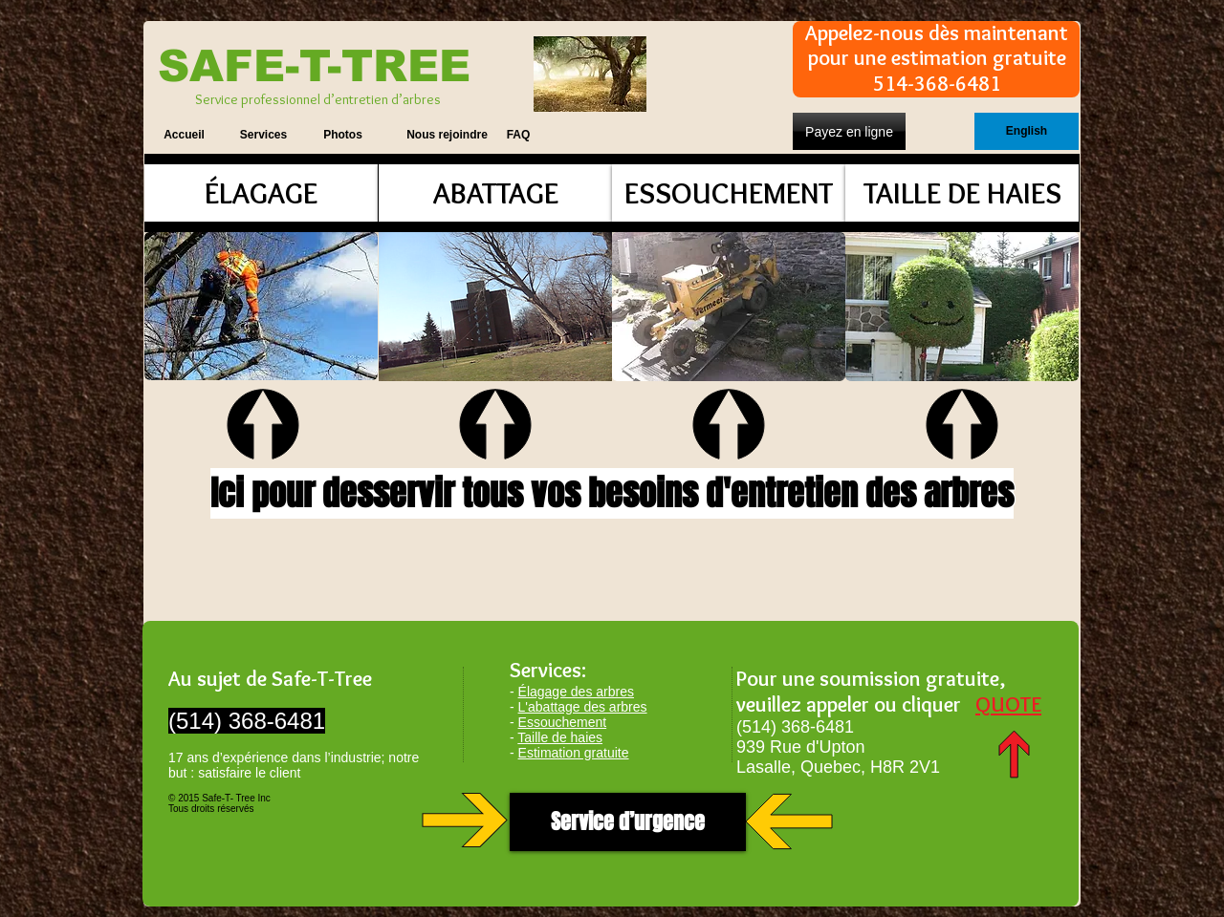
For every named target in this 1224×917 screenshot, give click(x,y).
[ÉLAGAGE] (261, 193)
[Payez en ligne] (849, 131)
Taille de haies (559, 737)
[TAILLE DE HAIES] (962, 193)
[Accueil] (184, 135)
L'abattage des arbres (582, 706)
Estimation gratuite (573, 752)
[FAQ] (518, 135)
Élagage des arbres (576, 691)
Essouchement (562, 722)
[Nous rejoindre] (447, 135)
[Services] (263, 135)
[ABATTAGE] (495, 193)
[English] (1026, 131)
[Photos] (342, 135)
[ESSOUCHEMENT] (728, 193)
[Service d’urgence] (628, 822)
